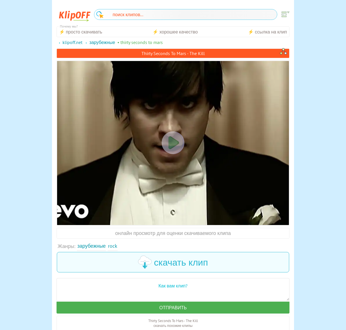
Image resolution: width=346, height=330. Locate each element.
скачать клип (173, 262)
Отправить (173, 307)
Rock (112, 246)
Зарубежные (91, 246)
